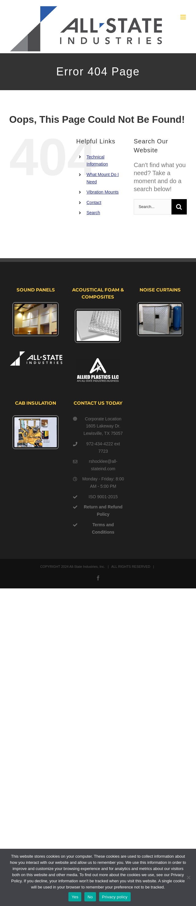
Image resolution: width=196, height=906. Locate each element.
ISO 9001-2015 (103, 496)
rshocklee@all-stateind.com (103, 465)
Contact (93, 202)
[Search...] (152, 206)
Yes (74, 897)
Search (93, 212)
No (90, 897)
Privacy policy (115, 897)
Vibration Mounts (102, 192)
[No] (188, 877)
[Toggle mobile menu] (183, 17)
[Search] (179, 206)
